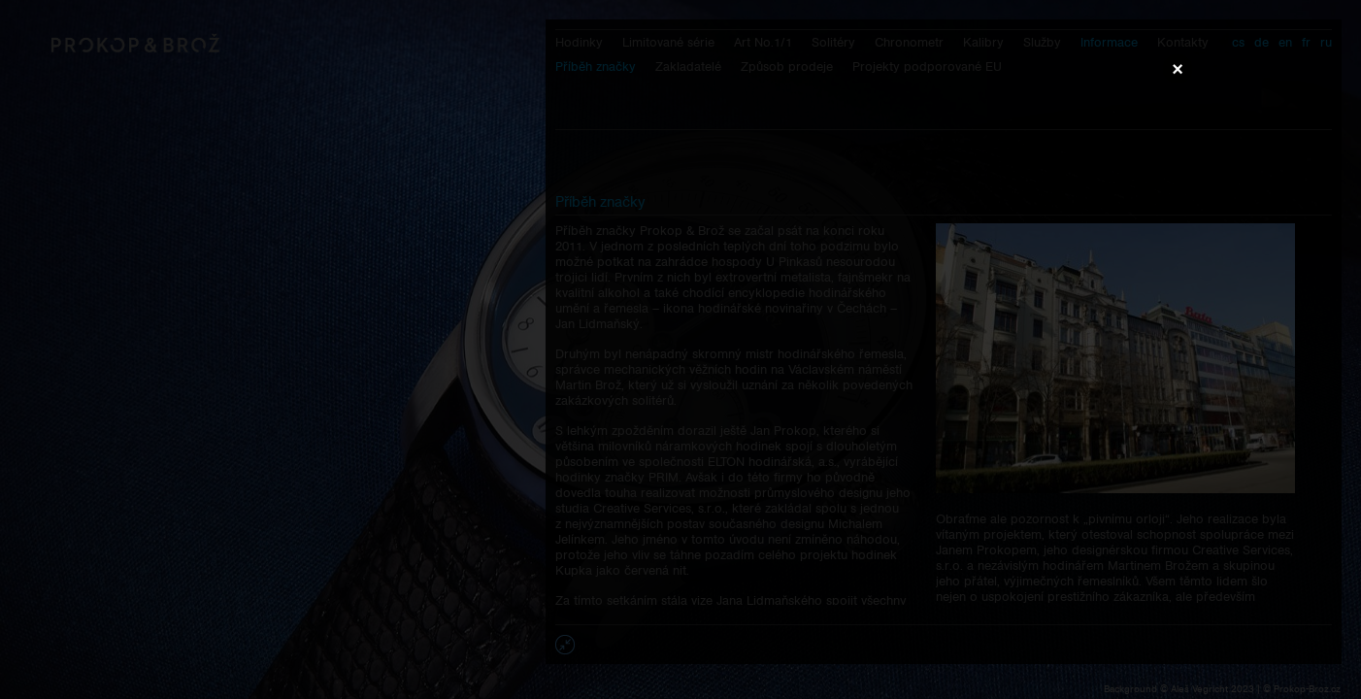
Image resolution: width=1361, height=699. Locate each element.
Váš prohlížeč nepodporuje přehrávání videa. (680, 348)
